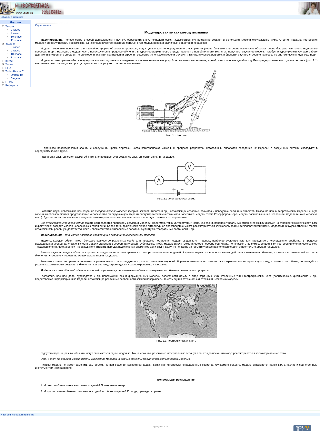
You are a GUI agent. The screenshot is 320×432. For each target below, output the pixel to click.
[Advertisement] (16, 153)
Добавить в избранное (12, 17)
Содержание (43, 25)
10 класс (16, 36)
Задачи (15, 78)
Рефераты (12, 85)
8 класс (15, 29)
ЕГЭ (8, 67)
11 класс (16, 40)
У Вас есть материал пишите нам (17, 414)
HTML (9, 81)
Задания (11, 43)
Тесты (9, 64)
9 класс (15, 33)
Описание (17, 74)
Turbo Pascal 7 (15, 71)
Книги (9, 60)
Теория (10, 26)
